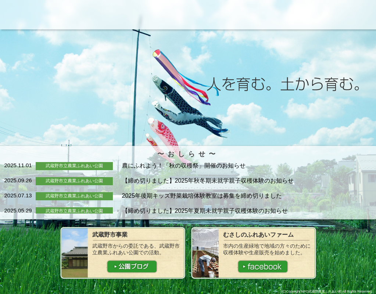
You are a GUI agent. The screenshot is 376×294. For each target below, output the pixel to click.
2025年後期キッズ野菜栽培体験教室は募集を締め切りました (202, 196)
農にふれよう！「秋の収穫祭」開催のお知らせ (184, 165)
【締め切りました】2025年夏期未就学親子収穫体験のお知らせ (205, 211)
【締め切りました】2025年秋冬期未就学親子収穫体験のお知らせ (208, 181)
